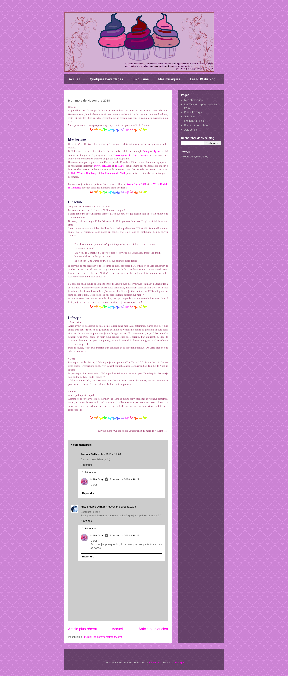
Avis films (189, 116)
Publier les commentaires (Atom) (103, 636)
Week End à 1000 (137, 183)
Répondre (86, 464)
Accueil (74, 79)
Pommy (85, 454)
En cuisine (141, 79)
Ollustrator (155, 662)
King (146, 151)
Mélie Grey (97, 479)
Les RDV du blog (203, 79)
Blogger (179, 662)
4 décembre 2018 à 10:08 (121, 506)
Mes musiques (169, 79)
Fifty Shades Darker (93, 506)
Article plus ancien (153, 629)
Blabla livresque (193, 112)
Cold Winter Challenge (84, 172)
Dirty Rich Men (102, 165)
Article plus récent (82, 629)
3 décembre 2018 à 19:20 (106, 454)
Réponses (90, 472)
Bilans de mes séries (196, 125)
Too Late (119, 165)
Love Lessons (140, 154)
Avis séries (190, 129)
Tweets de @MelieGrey (194, 156)
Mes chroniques (193, 100)
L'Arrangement (121, 154)
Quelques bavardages (106, 79)
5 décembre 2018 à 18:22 (124, 479)
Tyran (157, 151)
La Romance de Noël (113, 172)
